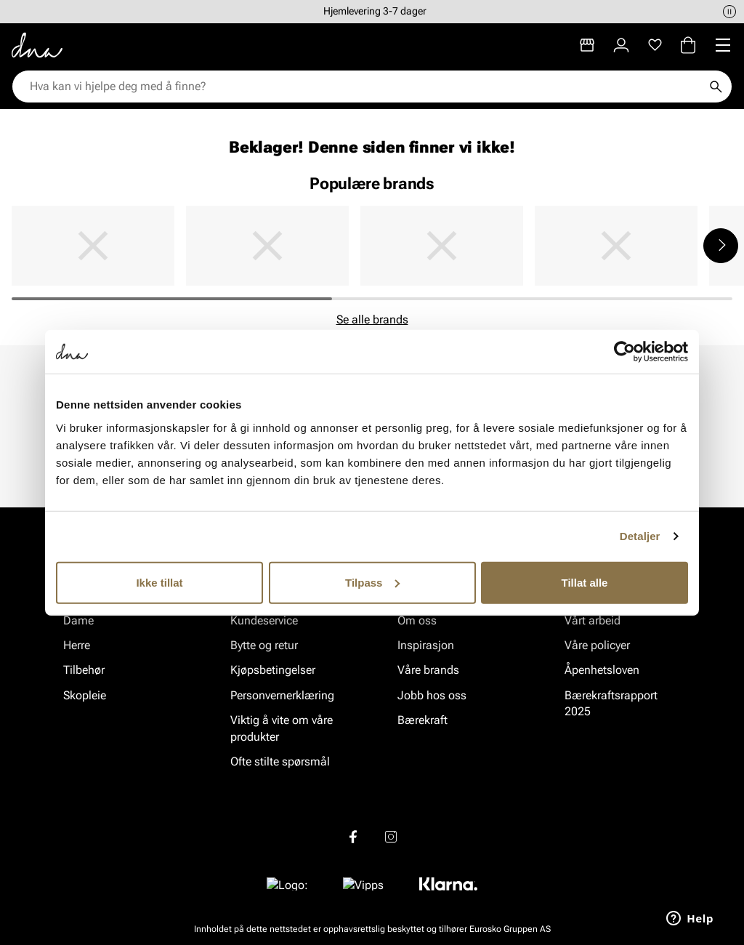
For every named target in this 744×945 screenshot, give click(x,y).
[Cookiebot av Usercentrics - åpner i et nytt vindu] (624, 352)
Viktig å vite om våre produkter (281, 728)
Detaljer (640, 536)
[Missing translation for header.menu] (723, 45)
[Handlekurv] (688, 45)
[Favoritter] (655, 45)
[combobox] (365, 86)
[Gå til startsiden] (37, 45)
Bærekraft (422, 720)
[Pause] (729, 11)
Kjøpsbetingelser (272, 670)
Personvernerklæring (282, 695)
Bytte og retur (264, 645)
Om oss (417, 620)
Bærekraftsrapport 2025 (611, 703)
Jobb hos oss (431, 695)
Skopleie (84, 695)
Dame (78, 620)
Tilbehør (84, 670)
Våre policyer (597, 645)
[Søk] (716, 86)
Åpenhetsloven (602, 670)
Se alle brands (372, 319)
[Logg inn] (621, 45)
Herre (76, 645)
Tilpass (372, 582)
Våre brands (428, 670)
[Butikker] (587, 45)
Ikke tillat (159, 582)
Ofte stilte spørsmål (280, 761)
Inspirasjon (425, 645)
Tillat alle (585, 582)
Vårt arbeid (592, 620)
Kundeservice (264, 620)
